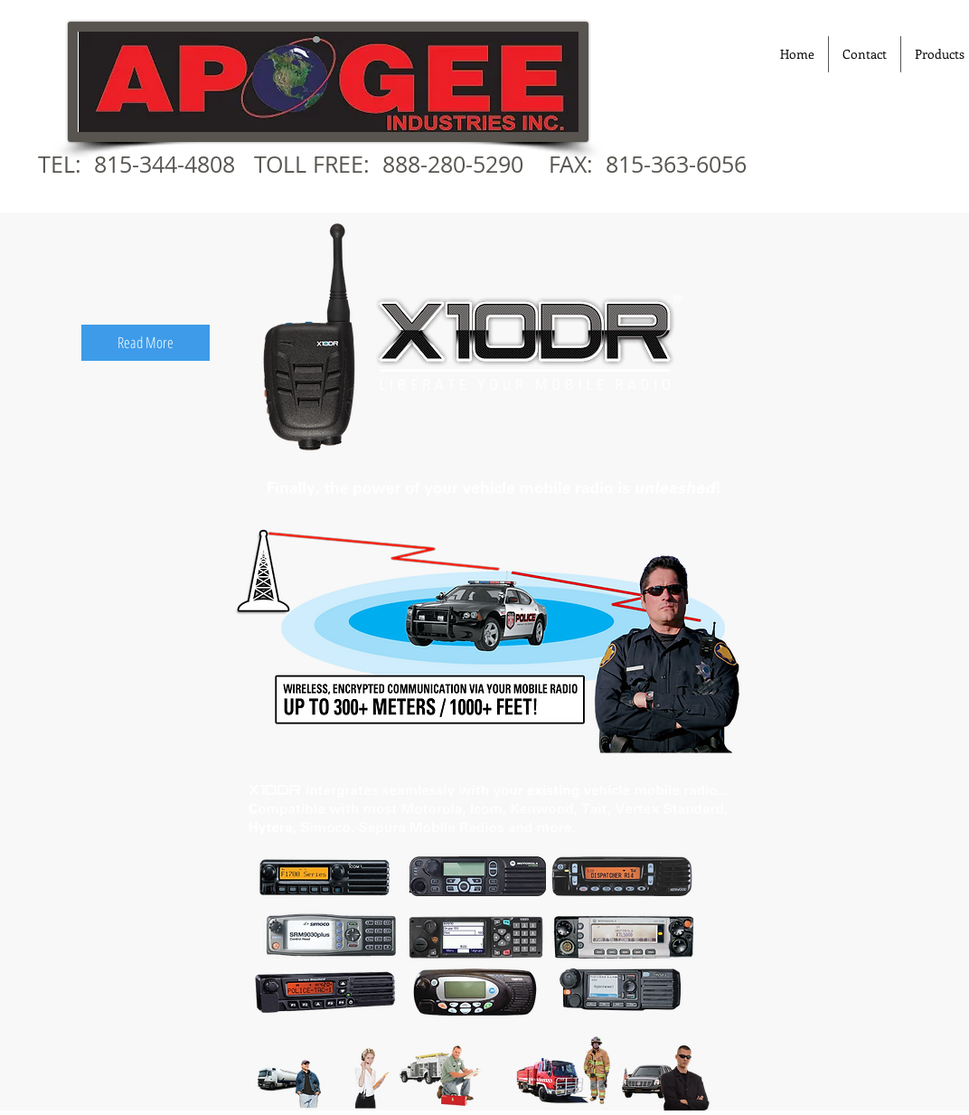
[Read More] (145, 343)
